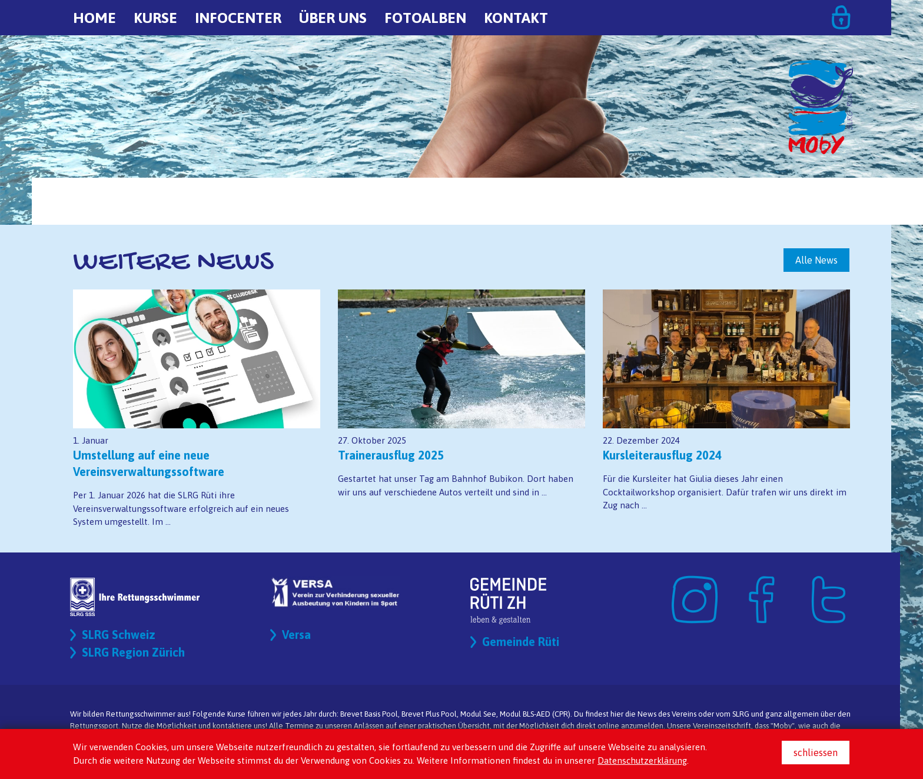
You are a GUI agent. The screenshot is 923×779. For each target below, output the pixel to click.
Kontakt (516, 17)
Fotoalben (425, 17)
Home (94, 17)
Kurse (155, 17)
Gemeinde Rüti (520, 641)
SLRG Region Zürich (133, 652)
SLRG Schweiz (118, 634)
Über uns (333, 17)
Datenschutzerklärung (642, 760)
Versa (296, 634)
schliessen (815, 752)
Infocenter (238, 17)
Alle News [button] (816, 260)
